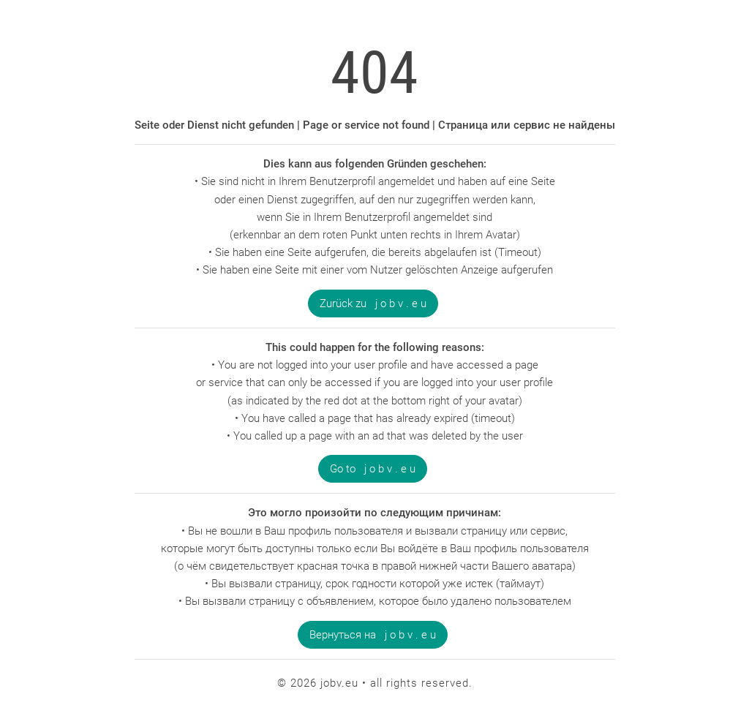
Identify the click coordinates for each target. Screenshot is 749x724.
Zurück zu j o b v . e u (373, 303)
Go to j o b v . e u (372, 468)
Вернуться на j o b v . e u (372, 634)
